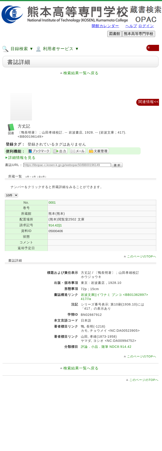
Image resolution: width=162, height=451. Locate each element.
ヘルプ (131, 26)
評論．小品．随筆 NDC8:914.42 (106, 346)
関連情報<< (148, 102)
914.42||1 (55, 225)
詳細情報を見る (22, 158)
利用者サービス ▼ (57, 49)
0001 (52, 202)
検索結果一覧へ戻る (81, 73)
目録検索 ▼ (18, 49)
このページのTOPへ (141, 256)
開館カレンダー (105, 26)
